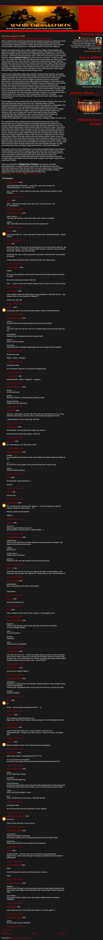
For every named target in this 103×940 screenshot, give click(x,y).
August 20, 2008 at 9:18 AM (15, 473)
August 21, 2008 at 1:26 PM (15, 577)
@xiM (9, 244)
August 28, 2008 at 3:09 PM (15, 827)
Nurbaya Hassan (13, 667)
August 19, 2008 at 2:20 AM (15, 303)
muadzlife (10, 715)
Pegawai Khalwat (13, 267)
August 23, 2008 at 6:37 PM (15, 711)
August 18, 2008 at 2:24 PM (15, 209)
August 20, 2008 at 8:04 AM (15, 448)
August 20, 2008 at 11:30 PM (15, 533)
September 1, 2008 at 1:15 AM (15, 926)
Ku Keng (10, 307)
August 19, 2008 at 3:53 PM (15, 372)
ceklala (9, 850)
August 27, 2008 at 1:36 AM (15, 765)
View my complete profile (92, 51)
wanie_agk (11, 441)
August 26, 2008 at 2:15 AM (15, 738)
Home (34, 933)
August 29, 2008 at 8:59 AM (15, 903)
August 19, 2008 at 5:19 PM (15, 423)
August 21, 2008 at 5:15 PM (15, 606)
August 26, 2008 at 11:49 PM (15, 749)
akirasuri (10, 523)
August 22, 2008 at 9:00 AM (15, 647)
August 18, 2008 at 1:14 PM (15, 196)
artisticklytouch (12, 427)
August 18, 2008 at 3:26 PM (15, 240)
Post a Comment (7, 930)
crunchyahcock (12, 291)
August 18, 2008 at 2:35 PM (15, 227)
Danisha (10, 599)
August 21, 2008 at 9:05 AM (15, 564)
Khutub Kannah (12, 376)
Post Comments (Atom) (20, 938)
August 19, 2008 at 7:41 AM (15, 314)
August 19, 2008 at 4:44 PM (15, 406)
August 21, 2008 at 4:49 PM (15, 595)
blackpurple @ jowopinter (16, 816)
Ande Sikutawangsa (14, 865)
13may (9, 492)
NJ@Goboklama (13, 651)
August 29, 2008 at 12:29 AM (15, 879)
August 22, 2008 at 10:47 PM (15, 664)
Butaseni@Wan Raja (14, 213)
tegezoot (10, 568)
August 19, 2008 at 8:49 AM (15, 350)
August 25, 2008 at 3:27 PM (15, 723)
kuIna (9, 477)
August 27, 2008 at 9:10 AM (15, 801)
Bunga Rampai (12, 503)
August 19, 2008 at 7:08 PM (15, 437)
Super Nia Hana (12, 581)
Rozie (9, 609)
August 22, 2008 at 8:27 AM (15, 616)
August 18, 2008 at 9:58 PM (15, 287)
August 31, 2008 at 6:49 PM (15, 913)
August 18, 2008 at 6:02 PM (15, 263)
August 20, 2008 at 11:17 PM (15, 519)
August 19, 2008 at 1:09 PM (15, 361)
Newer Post (6, 933)
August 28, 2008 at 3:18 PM (15, 846)
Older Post (63, 933)
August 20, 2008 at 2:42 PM (15, 488)
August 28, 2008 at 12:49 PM (15, 812)
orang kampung (12, 727)
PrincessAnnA (12, 752)
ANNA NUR (11, 410)
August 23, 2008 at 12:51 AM (15, 674)
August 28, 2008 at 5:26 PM (15, 861)
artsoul (9, 200)
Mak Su (9, 231)
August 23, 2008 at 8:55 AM (15, 696)
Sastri (9, 700)
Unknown (10, 742)
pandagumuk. (12, 907)
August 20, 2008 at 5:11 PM (15, 499)
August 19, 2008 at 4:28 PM (15, 383)
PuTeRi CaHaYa (13, 182)
